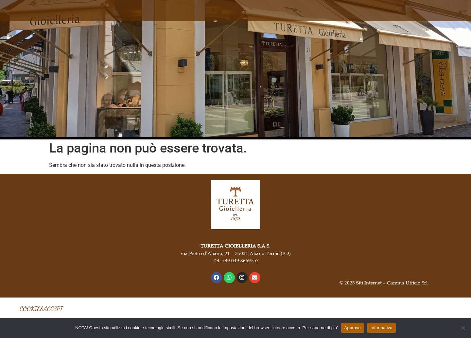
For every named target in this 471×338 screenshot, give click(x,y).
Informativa (381, 327)
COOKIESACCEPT (41, 308)
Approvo (352, 327)
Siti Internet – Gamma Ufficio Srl (391, 282)
